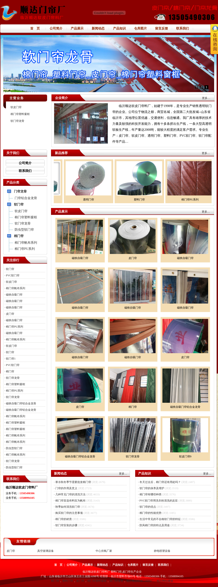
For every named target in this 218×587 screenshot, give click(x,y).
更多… (206, 98)
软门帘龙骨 (17, 121)
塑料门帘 (67, 580)
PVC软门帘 (12, 275)
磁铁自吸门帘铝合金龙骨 (21, 403)
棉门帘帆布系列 (15, 288)
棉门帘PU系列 (14, 326)
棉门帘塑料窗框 (20, 114)
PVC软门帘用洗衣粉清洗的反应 (159, 500)
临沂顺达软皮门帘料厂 (140, 580)
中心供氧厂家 (104, 550)
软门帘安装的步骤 (66, 525)
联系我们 (25, 171)
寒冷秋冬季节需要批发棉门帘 (73, 482)
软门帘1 (11, 358)
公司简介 (25, 163)
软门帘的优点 (148, 506)
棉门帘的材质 (63, 519)
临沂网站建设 (165, 580)
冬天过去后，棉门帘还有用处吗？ (160, 482)
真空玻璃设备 (45, 550)
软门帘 (10, 269)
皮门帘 (10, 313)
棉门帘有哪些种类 (150, 494)
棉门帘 (10, 371)
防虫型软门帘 (14, 448)
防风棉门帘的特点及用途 (155, 525)
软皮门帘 (16, 107)
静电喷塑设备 (162, 550)
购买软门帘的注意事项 (69, 513)
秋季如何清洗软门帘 (67, 506)
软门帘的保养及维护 (152, 488)
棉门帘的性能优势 (150, 513)
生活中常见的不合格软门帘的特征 (160, 519)
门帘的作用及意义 (66, 488)
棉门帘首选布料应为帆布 (70, 500)
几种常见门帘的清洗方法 (70, 494)
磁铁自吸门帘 (14, 294)
